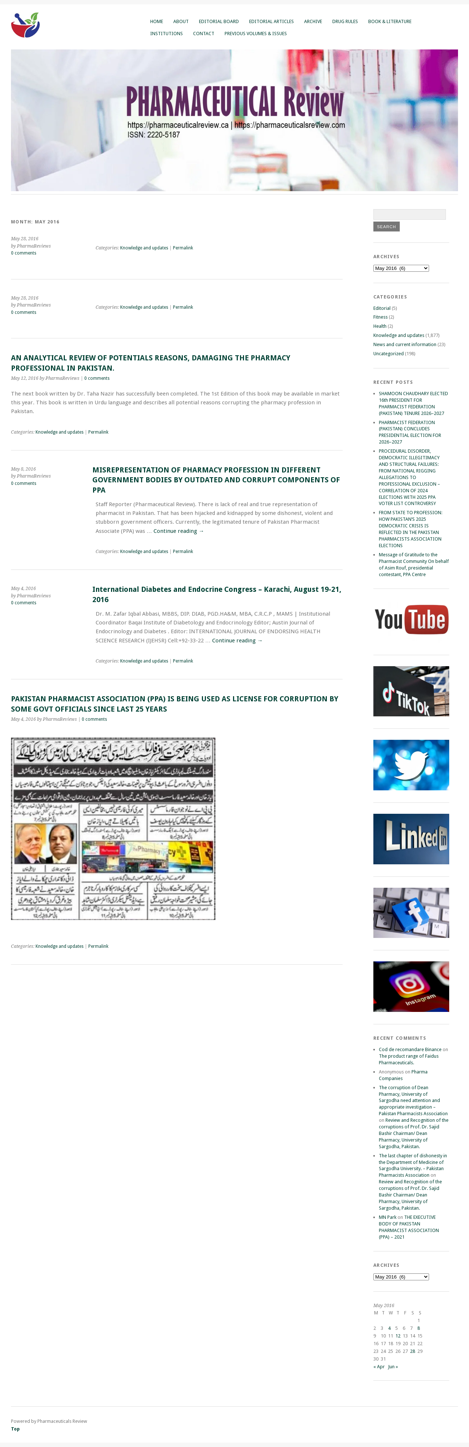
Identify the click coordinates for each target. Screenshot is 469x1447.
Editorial (382, 308)
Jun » (393, 1366)
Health (380, 326)
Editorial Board (219, 21)
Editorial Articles (271, 21)
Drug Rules (345, 21)
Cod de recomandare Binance (410, 1049)
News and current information (404, 344)
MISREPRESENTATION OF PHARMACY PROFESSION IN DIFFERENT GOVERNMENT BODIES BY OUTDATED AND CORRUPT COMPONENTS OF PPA (216, 480)
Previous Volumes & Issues (256, 33)
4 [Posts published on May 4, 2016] (389, 1328)
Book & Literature (389, 21)
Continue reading (179, 531)
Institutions (166, 33)
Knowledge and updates (144, 248)
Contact (203, 33)
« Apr (379, 1366)
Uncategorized (388, 353)
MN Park (387, 1217)
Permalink (183, 248)
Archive (313, 21)
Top (15, 1429)
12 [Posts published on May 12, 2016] (397, 1336)
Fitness (380, 317)
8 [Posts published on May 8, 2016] (418, 1328)
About (181, 21)
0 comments (23, 253)
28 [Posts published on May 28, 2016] (412, 1351)
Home (156, 21)
